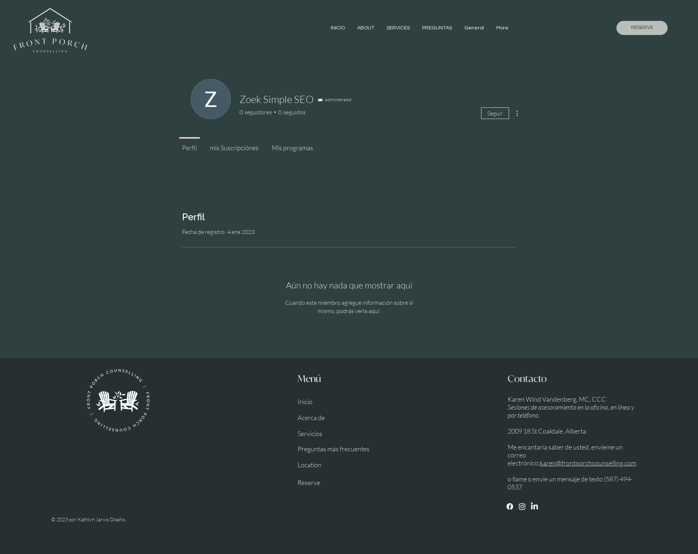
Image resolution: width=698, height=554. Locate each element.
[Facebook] (509, 506)
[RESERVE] (642, 28)
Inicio (305, 402)
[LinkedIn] (534, 506)
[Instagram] (522, 506)
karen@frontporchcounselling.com (588, 463)
